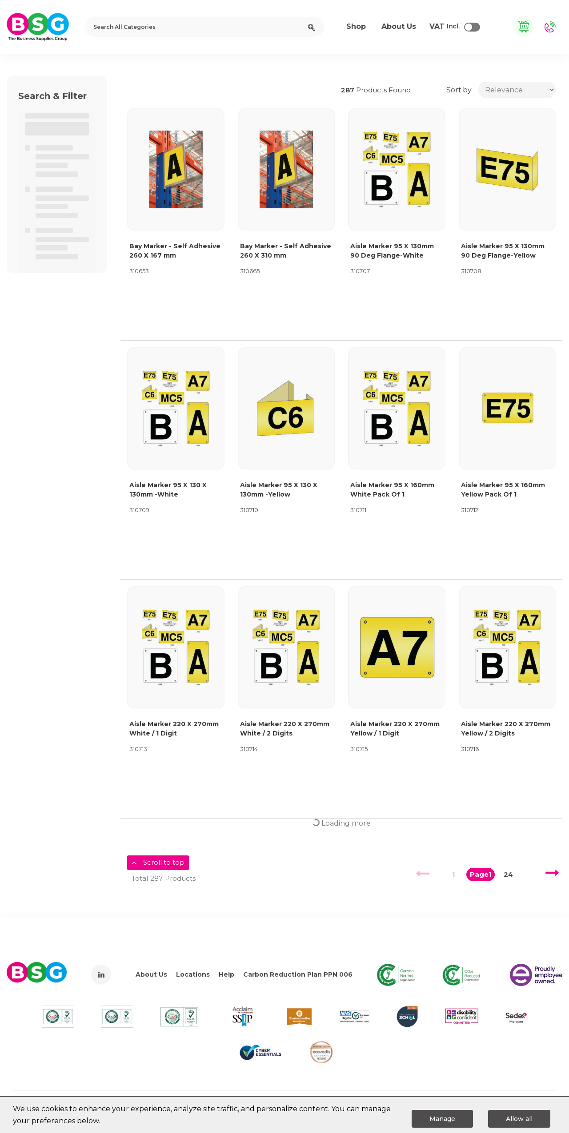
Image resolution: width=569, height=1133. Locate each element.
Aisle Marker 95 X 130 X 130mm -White (168, 489)
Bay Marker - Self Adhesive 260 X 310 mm (285, 250)
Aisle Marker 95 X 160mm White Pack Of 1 (392, 489)
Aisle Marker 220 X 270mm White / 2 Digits (284, 728)
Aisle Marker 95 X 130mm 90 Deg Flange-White (392, 250)
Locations (193, 974)
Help (226, 974)
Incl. (444, 27)
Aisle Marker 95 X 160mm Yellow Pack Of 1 (503, 489)
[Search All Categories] (204, 27)
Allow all (519, 1119)
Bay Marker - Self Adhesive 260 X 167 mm (174, 250)
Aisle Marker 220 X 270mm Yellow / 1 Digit (395, 728)
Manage (442, 1119)
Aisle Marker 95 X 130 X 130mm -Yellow (278, 489)
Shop (356, 26)
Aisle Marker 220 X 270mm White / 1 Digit (174, 728)
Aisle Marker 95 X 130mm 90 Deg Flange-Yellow (503, 250)
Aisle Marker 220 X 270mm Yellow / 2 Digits (505, 728)
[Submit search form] (311, 27)
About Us (151, 974)
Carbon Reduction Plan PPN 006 (298, 974)
